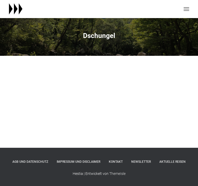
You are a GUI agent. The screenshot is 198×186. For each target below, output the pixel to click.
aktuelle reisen (172, 162)
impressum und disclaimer (78, 162)
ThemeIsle (117, 174)
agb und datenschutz (30, 162)
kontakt (116, 162)
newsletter (141, 162)
